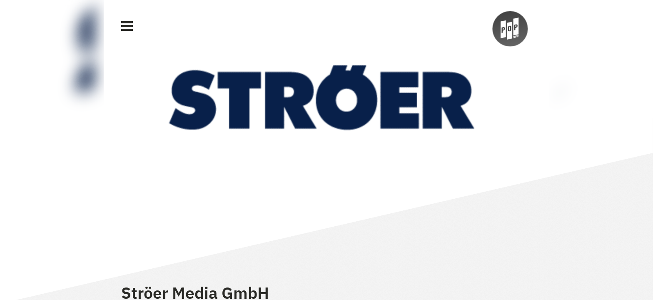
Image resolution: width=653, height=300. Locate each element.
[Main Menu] (127, 26)
